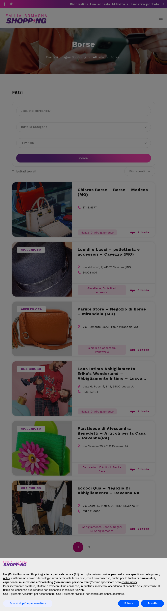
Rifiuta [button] (129, 603)
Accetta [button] (152, 603)
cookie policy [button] (129, 582)
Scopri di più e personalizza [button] (28, 603)
